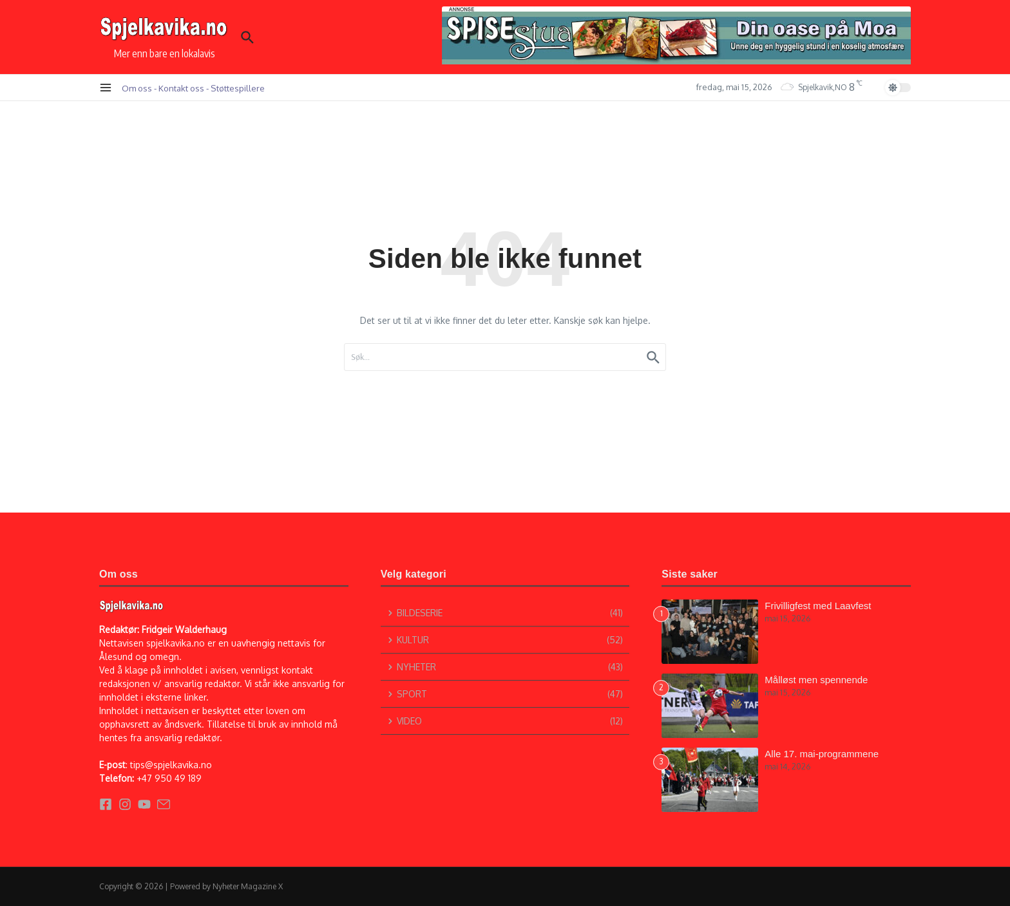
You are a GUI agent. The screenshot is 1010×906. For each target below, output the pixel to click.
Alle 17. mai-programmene (822, 753)
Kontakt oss (181, 87)
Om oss (137, 87)
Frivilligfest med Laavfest (818, 605)
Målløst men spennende (816, 679)
